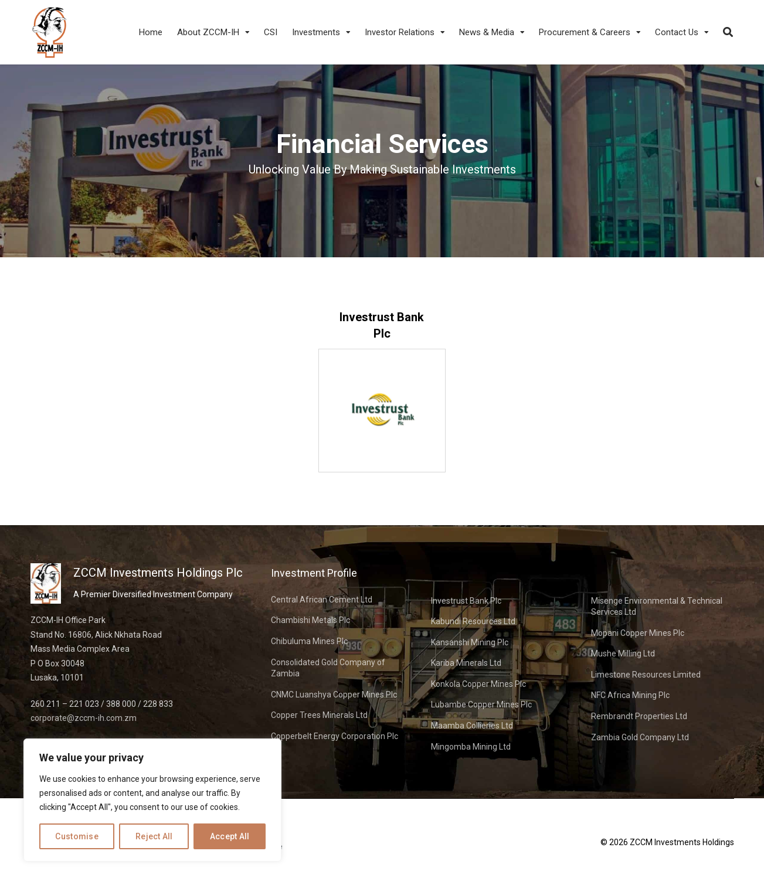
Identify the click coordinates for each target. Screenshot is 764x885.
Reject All (154, 836)
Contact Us (676, 32)
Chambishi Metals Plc (310, 620)
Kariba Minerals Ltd (466, 663)
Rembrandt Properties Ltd (639, 716)
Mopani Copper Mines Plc (637, 633)
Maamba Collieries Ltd (472, 725)
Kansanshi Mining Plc (469, 642)
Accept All (230, 836)
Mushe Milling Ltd (623, 653)
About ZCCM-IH (208, 32)
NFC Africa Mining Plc (630, 695)
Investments (316, 32)
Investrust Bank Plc (466, 600)
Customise (77, 836)
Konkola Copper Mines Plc (478, 684)
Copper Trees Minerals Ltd (319, 715)
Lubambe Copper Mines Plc (481, 704)
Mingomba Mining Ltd (471, 746)
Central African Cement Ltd (321, 599)
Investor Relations (399, 32)
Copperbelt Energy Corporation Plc (334, 736)
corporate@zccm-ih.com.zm (83, 718)
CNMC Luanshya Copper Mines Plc (334, 694)
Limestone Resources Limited (646, 674)
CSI (270, 32)
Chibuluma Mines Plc (309, 641)
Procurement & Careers (584, 32)
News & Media (486, 32)
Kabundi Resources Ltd (473, 621)
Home (150, 32)
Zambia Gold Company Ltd (640, 737)
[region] (152, 800)
